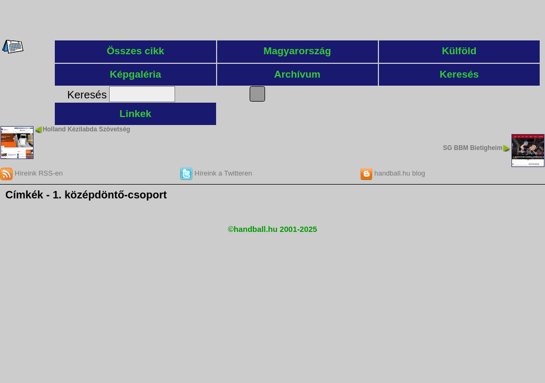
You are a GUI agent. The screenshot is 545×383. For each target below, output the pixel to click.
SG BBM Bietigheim (472, 148)
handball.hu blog (392, 173)
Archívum (297, 74)
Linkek (136, 113)
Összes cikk (135, 50)
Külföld (459, 50)
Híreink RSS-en (31, 173)
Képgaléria (135, 74)
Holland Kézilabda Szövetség (86, 129)
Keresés (459, 74)
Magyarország (297, 50)
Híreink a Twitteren (216, 173)
